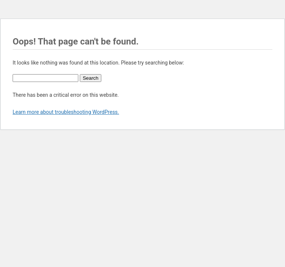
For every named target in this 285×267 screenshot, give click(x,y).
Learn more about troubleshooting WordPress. (66, 112)
